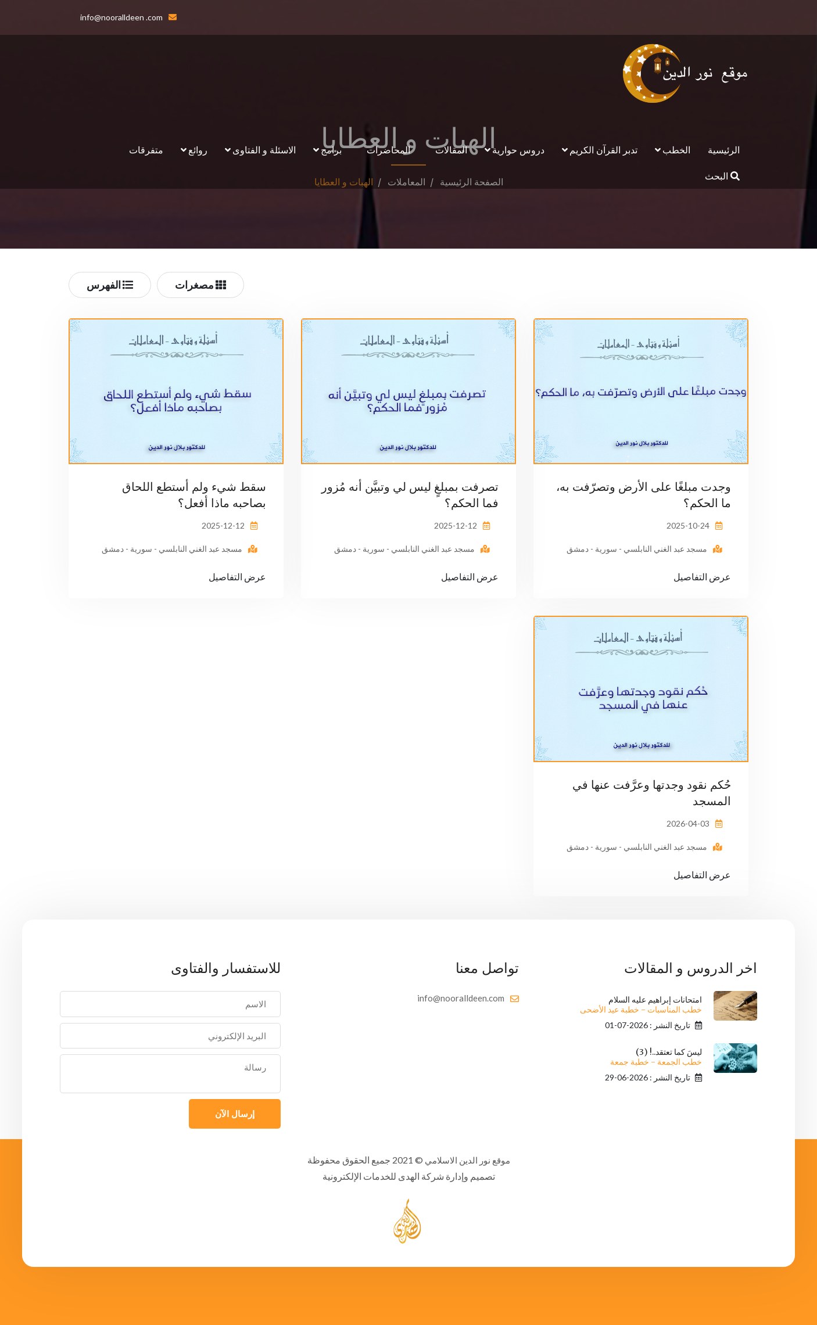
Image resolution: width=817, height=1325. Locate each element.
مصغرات (200, 284)
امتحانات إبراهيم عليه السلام (641, 1004)
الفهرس (110, 284)
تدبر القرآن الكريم (603, 149)
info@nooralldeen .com (121, 17)
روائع (197, 149)
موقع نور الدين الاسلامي (467, 1159)
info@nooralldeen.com (460, 998)
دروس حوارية (518, 149)
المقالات (451, 149)
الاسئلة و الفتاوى (264, 149)
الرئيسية (724, 149)
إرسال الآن (235, 1113)
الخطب (676, 149)
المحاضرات (388, 149)
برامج (331, 149)
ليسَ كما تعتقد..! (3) (656, 1057)
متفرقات (146, 149)
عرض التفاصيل (702, 576)
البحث (722, 176)
